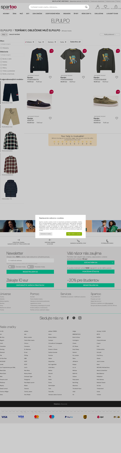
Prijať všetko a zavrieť (74, 234)
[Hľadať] (86, 7)
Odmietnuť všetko (45, 234)
